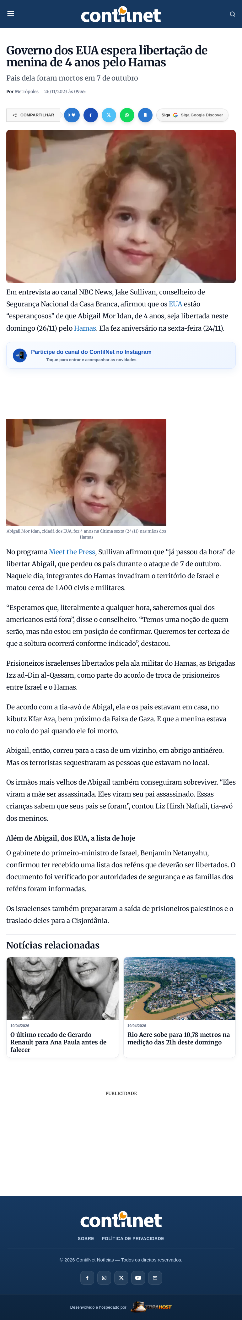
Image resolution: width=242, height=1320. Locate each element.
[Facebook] (87, 1278)
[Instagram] (104, 1278)
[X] (121, 1278)
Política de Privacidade (133, 1238)
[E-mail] (155, 1278)
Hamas (85, 328)
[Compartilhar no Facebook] (90, 115)
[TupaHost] (121, 1307)
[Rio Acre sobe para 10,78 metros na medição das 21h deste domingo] (180, 988)
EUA (175, 304)
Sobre (86, 1238)
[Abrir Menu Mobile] (10, 14)
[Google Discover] (192, 115)
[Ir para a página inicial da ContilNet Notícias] (121, 1219)
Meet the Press (72, 552)
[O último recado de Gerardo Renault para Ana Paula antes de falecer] (63, 988)
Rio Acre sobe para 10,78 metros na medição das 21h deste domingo (178, 1038)
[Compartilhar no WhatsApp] (127, 115)
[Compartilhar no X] (109, 115)
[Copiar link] (145, 115)
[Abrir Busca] (232, 14)
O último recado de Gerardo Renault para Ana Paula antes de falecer (58, 1042)
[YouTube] (138, 1278)
